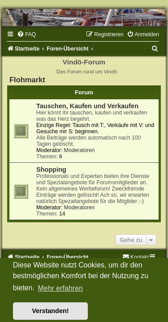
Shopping (51, 169)
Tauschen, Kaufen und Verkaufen (87, 106)
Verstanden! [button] (50, 310)
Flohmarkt (27, 80)
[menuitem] (26, 34)
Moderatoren (79, 150)
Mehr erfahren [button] (60, 288)
